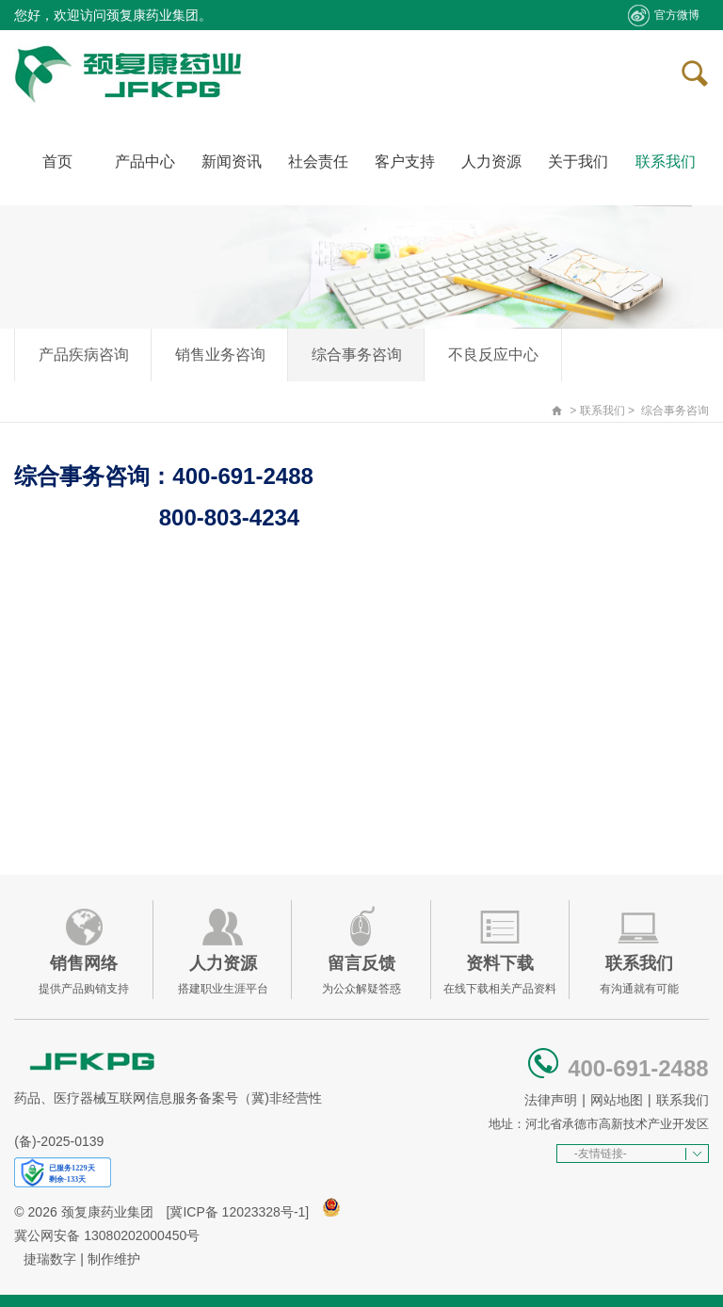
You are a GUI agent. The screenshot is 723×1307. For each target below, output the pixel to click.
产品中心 (145, 161)
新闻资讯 (231, 161)
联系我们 (665, 161)
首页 (57, 161)
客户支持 (405, 161)
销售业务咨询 (220, 355)
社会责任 (318, 161)
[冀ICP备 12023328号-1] (238, 1211)
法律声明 (550, 1099)
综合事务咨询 (357, 355)
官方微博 (663, 15)
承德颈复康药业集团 (131, 74)
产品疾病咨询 (84, 355)
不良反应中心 (493, 355)
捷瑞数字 (50, 1259)
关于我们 (578, 161)
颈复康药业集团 (107, 1211)
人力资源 (491, 161)
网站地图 (616, 1099)
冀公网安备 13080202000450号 (107, 1235)
